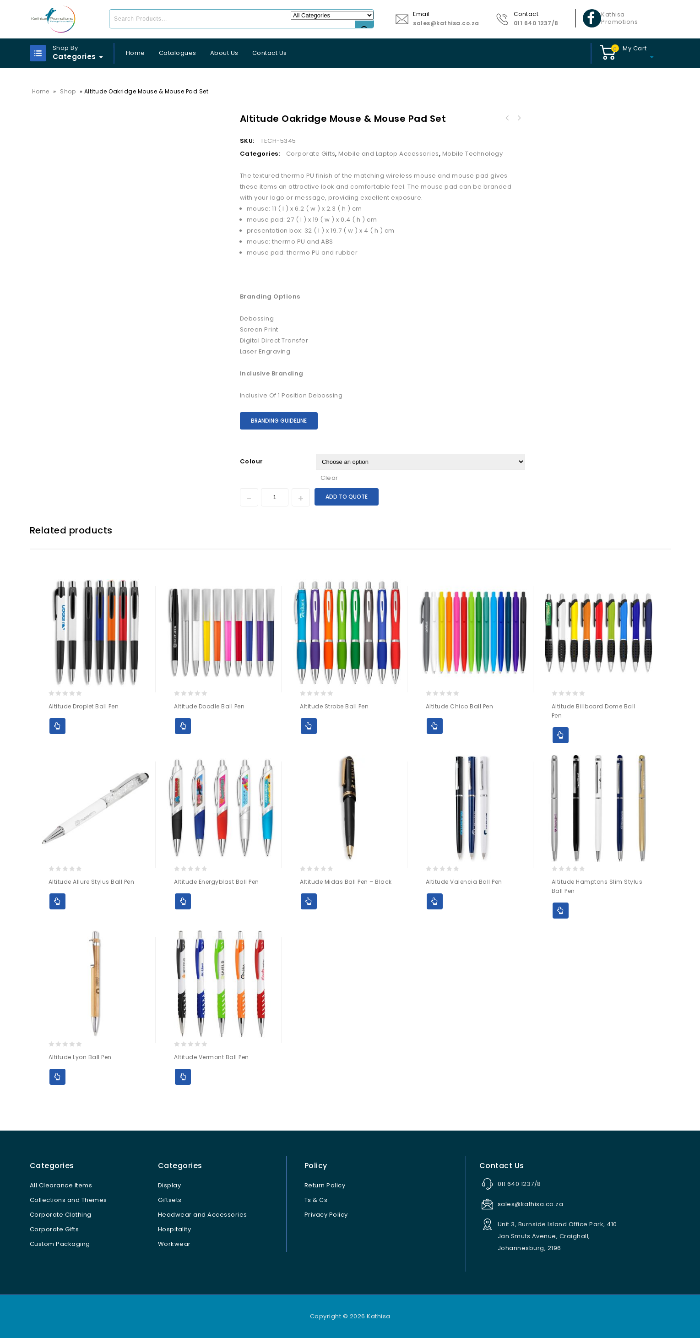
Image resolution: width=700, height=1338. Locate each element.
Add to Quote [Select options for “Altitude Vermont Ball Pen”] (183, 1077)
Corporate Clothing (61, 1214)
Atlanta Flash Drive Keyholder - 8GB (507, 118)
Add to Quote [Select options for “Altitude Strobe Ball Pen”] (309, 726)
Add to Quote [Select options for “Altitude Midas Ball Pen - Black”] (309, 901)
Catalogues (177, 53)
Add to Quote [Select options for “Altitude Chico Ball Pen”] (435, 726)
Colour (251, 461)
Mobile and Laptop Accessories (388, 153)
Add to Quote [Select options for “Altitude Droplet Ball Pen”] (57, 726)
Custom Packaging (60, 1244)
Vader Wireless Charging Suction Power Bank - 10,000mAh (519, 118)
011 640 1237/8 (536, 23)
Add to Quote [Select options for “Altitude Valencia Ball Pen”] (435, 901)
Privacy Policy (326, 1214)
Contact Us (269, 53)
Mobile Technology (472, 153)
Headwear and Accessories (202, 1214)
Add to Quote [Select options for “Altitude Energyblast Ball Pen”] (183, 901)
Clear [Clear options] (329, 477)
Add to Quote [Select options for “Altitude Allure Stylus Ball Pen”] (57, 901)
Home (135, 53)
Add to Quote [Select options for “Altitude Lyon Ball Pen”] (57, 1077)
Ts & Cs (316, 1200)
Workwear (174, 1244)
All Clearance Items (61, 1185)
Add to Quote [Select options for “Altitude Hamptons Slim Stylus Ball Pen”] (561, 911)
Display (169, 1185)
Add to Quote (347, 496)
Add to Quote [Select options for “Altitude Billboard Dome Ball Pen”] (561, 735)
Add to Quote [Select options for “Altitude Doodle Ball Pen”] (183, 726)
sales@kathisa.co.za (446, 23)
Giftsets (170, 1200)
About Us (224, 53)
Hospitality (174, 1229)
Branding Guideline (279, 420)
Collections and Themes (68, 1200)
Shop (68, 91)
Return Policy (325, 1185)
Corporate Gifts (311, 153)
